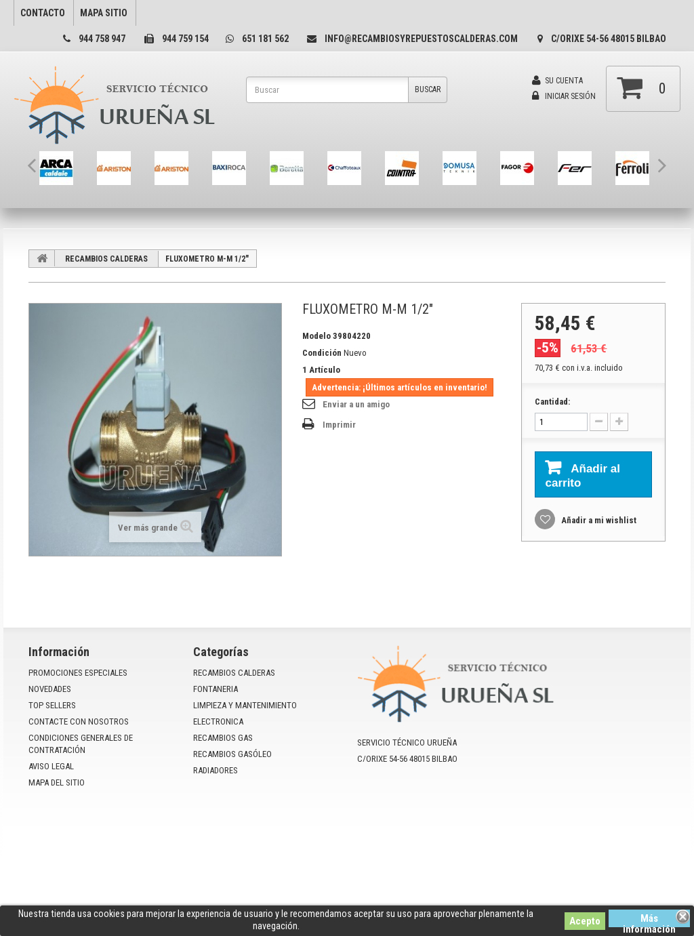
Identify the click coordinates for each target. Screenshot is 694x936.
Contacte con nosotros (78, 721)
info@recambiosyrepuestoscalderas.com (421, 38)
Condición (322, 353)
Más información (649, 919)
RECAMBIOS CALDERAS (106, 259)
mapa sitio (103, 12)
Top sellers (52, 705)
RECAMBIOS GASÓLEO (232, 754)
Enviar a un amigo (356, 404)
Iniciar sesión (564, 96)
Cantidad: (552, 401)
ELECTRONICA (218, 721)
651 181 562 (265, 38)
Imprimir (339, 425)
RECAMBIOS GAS (223, 738)
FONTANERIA (215, 689)
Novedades (49, 689)
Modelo (316, 336)
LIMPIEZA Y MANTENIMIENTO (245, 705)
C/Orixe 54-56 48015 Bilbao (608, 38)
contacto (42, 12)
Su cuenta (557, 80)
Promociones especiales (77, 673)
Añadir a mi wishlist (597, 520)
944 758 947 (102, 38)
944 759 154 (185, 38)
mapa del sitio (56, 782)
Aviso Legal (51, 766)
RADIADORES (215, 770)
